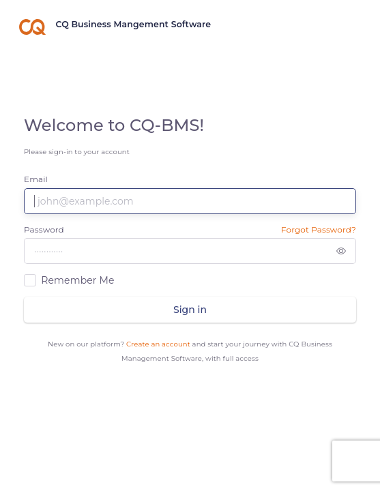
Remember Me (77, 280)
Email (36, 179)
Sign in (190, 309)
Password (44, 229)
